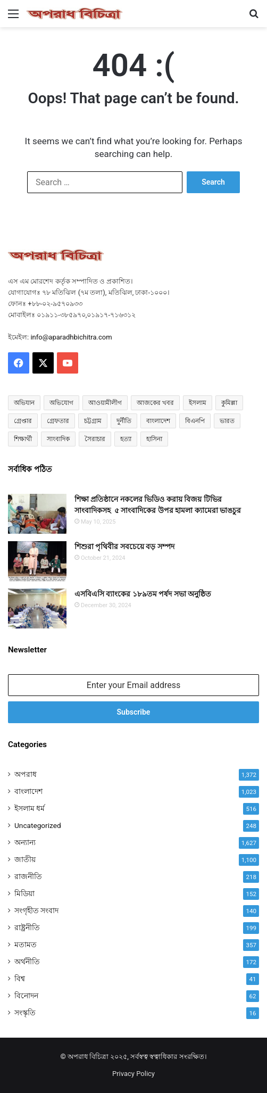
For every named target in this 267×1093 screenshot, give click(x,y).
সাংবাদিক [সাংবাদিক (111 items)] (58, 439)
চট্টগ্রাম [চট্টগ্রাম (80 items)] (93, 421)
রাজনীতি (28, 876)
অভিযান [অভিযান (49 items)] (24, 403)
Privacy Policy (133, 1074)
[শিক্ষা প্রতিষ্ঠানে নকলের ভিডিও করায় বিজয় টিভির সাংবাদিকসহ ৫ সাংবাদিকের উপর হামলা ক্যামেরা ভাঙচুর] (37, 514)
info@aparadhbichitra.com (71, 337)
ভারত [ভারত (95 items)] (227, 421)
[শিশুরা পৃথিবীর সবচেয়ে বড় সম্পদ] (37, 561)
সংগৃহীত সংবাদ (36, 910)
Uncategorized (37, 825)
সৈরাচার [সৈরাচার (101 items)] (95, 439)
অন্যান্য (25, 842)
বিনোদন (26, 995)
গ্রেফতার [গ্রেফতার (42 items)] (58, 421)
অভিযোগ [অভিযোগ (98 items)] (61, 403)
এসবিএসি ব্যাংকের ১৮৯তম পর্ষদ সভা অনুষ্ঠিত (142, 594)
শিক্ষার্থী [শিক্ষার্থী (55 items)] (23, 439)
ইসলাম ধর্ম (29, 808)
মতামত (25, 944)
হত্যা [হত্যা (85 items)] (125, 439)
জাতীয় (25, 859)
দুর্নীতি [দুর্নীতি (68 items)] (123, 421)
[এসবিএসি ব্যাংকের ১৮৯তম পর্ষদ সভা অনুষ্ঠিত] (37, 608)
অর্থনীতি (27, 961)
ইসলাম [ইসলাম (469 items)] (197, 403)
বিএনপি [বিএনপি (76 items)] (195, 421)
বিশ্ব (19, 978)
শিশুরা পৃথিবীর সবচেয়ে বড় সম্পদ (124, 546)
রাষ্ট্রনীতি (27, 927)
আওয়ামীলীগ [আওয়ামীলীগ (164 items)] (105, 403)
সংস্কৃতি (25, 1012)
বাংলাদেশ (28, 791)
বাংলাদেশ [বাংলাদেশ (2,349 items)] (158, 421)
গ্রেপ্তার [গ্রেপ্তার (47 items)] (23, 421)
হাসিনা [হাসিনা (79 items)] (154, 439)
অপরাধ (25, 774)
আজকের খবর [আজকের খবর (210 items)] (155, 403)
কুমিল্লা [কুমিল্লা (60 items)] (229, 403)
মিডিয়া (24, 893)
